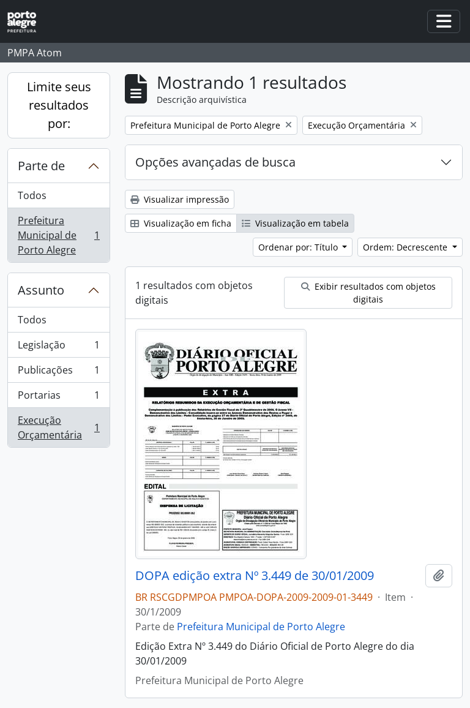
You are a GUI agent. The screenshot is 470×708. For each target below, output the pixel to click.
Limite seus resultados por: (59, 105)
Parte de (41, 165)
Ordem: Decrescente (406, 247)
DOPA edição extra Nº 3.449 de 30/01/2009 (254, 575)
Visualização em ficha (180, 223)
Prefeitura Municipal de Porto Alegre (58, 235)
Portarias (58, 398)
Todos (32, 195)
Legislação (58, 347)
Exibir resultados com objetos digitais (368, 293)
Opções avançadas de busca (215, 162)
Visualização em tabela (295, 223)
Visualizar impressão (179, 199)
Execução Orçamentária (58, 427)
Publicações (58, 373)
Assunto (41, 290)
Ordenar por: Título (299, 247)
